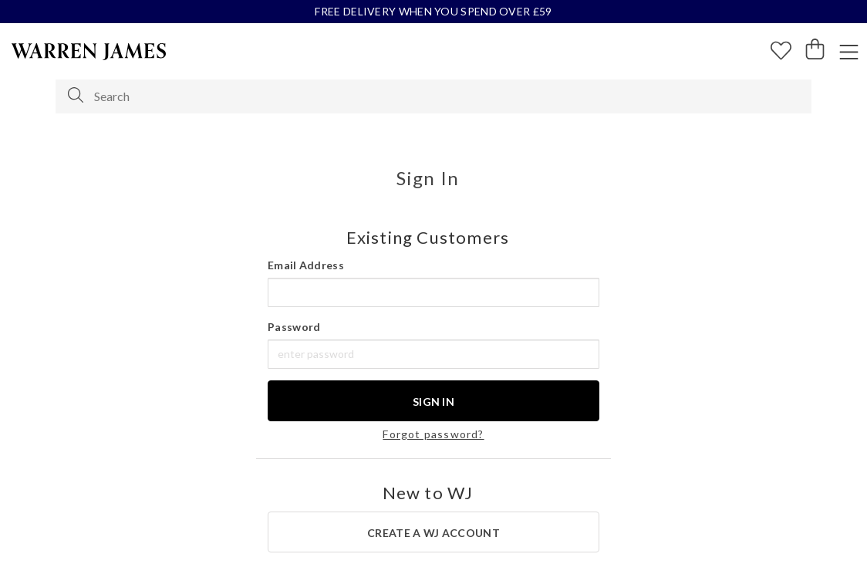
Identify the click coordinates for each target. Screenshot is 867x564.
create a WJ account (433, 532)
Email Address (306, 265)
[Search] (75, 95)
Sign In (433, 401)
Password (294, 326)
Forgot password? (433, 434)
